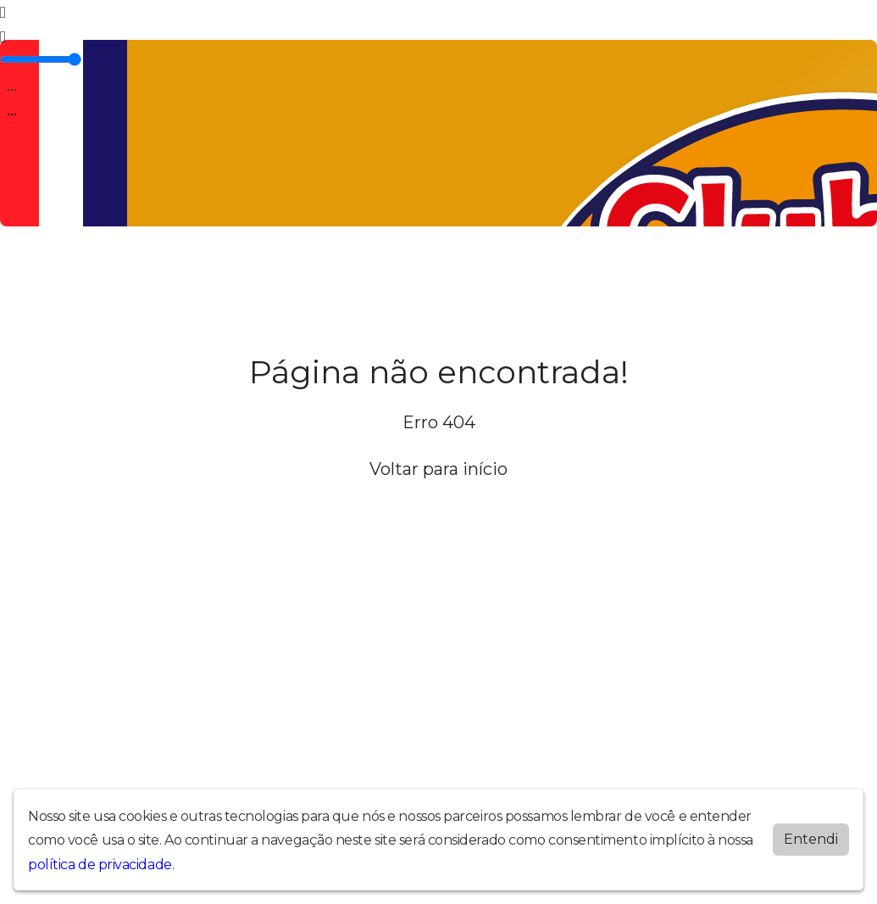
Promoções (502, 271)
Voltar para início (438, 469)
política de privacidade (100, 863)
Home (64, 271)
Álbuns (378, 271)
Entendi (811, 837)
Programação (185, 271)
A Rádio (112, 271)
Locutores (316, 271)
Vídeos (256, 271)
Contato (433, 271)
